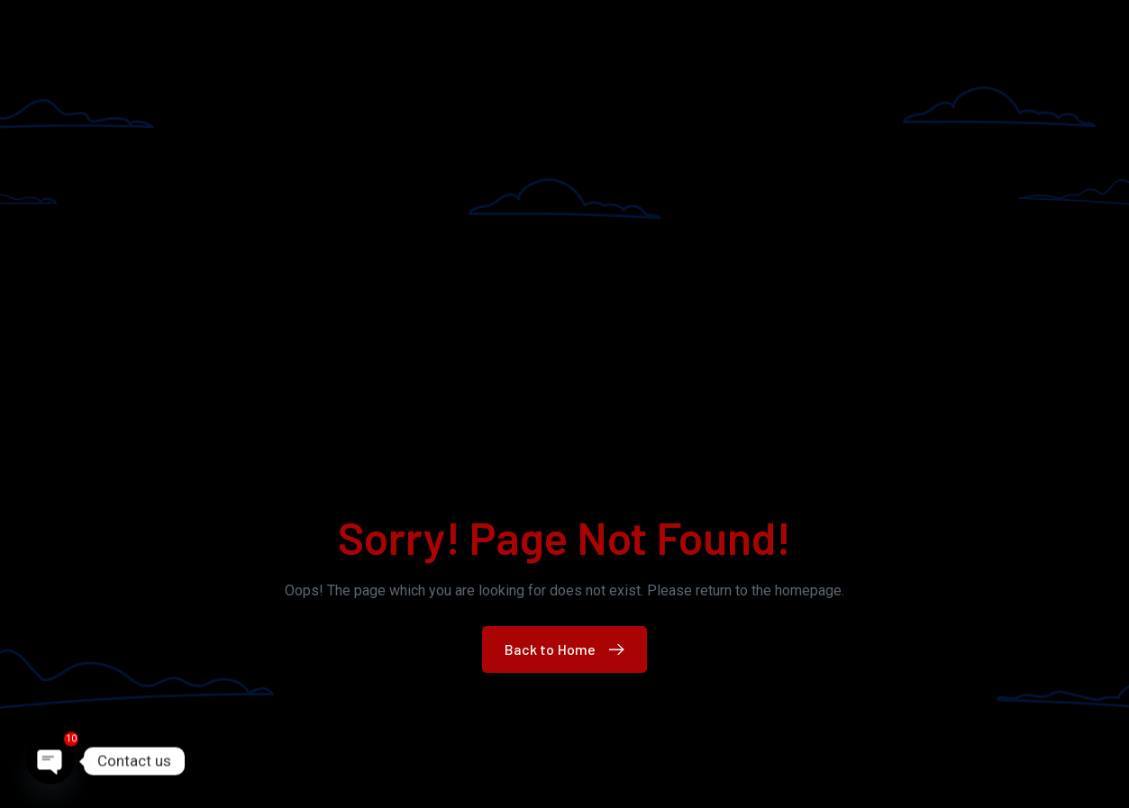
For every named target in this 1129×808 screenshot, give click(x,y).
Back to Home (569, 649)
